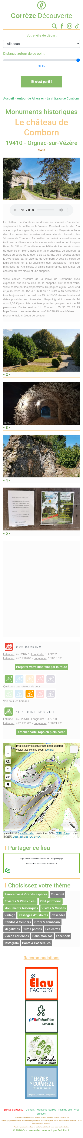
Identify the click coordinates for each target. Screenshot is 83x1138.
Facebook (63, 936)
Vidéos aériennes (16, 936)
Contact (30, 1109)
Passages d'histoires (33, 915)
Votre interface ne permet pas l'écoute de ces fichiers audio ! (41, 210)
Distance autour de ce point (24, 54)
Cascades (58, 915)
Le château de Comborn (63, 98)
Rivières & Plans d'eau (20, 901)
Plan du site (65, 1109)
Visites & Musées (54, 908)
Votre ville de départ (41, 35)
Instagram (11, 943)
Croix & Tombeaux (47, 922)
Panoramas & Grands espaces (25, 894)
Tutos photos (32, 929)
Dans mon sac (42, 936)
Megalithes (12, 929)
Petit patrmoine (51, 901)
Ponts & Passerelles (36, 943)
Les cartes (52, 929)
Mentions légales (46, 1109)
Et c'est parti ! (41, 82)
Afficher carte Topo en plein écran (41, 732)
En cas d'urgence (13, 1109)
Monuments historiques (21, 908)
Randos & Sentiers (17, 922)
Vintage (9, 915)
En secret (57, 894)
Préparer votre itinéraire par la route (41, 667)
